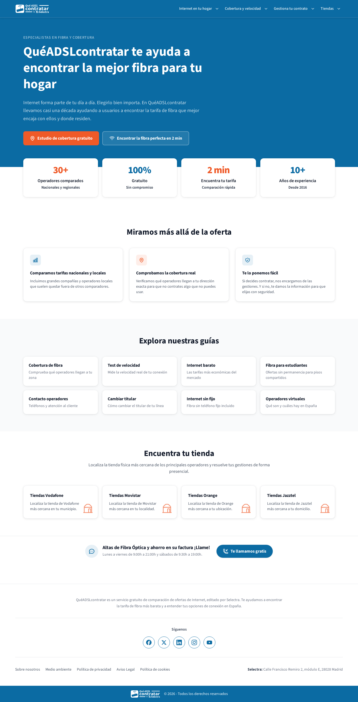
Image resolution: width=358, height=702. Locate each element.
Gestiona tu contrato (291, 8)
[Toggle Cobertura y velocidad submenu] (267, 8)
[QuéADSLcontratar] (32, 8)
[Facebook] (149, 642)
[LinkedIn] (179, 642)
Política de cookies (155, 669)
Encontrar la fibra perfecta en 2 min (145, 138)
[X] (164, 642)
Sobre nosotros (27, 669)
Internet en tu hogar (195, 8)
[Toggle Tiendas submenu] (340, 8)
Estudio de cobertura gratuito (61, 138)
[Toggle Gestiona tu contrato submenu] (314, 8)
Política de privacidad (94, 669)
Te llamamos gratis (244, 551)
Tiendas (327, 8)
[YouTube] (209, 642)
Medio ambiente (58, 669)
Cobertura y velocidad (243, 8)
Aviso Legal (126, 669)
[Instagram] (194, 642)
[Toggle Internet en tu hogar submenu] (218, 8)
